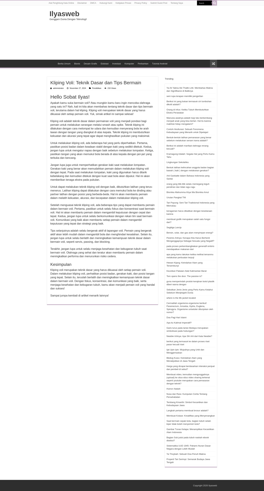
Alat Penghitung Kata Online (61, 3)
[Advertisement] (153, 32)
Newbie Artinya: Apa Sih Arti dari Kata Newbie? (189, 336)
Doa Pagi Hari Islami (177, 317)
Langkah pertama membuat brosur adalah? (187, 410)
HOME (51, 63)
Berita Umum (64, 63)
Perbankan (143, 63)
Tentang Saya (177, 3)
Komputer (129, 63)
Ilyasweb (64, 14)
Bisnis (77, 63)
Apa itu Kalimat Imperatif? (179, 322)
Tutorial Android (159, 63)
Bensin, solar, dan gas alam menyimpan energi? (190, 232)
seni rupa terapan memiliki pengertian (185, 96)
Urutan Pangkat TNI (176, 197)
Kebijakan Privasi (123, 3)
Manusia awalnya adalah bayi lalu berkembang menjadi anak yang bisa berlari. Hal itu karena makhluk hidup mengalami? (189, 121)
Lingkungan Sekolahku (178, 162)
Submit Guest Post (158, 3)
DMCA (93, 3)
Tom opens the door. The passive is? (184, 276)
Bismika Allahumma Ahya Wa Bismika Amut (188, 192)
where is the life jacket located (181, 298)
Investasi (116, 63)
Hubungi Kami (106, 3)
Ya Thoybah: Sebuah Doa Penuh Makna (186, 454)
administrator (58, 88)
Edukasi (104, 63)
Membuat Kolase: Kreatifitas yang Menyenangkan (191, 415)
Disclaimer (82, 3)
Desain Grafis (90, 63)
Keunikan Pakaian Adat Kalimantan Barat (187, 271)
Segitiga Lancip (174, 227)
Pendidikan (96, 88)
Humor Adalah (173, 389)
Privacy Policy (141, 3)
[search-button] (214, 3)
